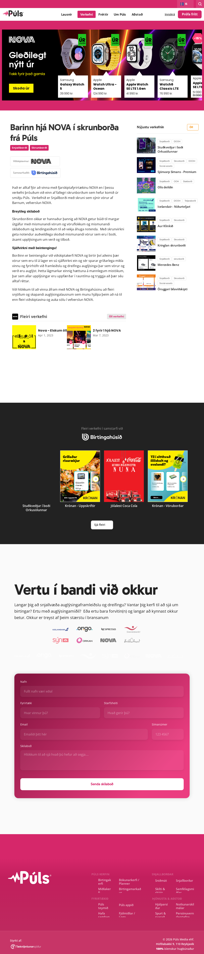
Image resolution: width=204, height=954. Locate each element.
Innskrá (170, 14)
